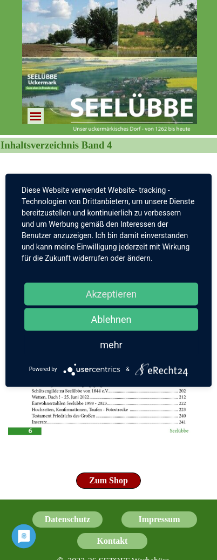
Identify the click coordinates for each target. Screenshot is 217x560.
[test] (108, 481)
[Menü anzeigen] (36, 116)
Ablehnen (111, 319)
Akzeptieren (111, 293)
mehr (111, 344)
